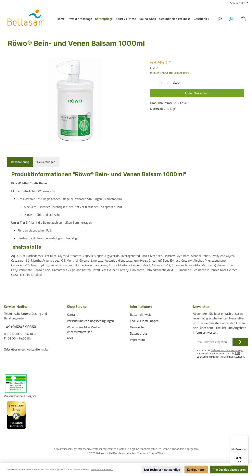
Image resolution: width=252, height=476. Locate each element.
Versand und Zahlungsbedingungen (90, 320)
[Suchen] (219, 19)
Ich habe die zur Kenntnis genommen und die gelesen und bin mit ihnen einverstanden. (221, 353)
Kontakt (72, 314)
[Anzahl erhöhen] (168, 83)
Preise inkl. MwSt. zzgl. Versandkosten (169, 73)
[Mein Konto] (231, 19)
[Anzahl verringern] (154, 83)
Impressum (137, 339)
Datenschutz (138, 333)
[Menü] (245, 437)
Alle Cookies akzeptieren (229, 469)
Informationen (141, 306)
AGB (70, 338)
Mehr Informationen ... (102, 469)
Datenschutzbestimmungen (227, 350)
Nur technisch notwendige (162, 469)
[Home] (60, 19)
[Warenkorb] (243, 19)
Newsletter (137, 327)
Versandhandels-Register (21, 396)
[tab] (20, 162)
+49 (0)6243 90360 (20, 327)
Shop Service (77, 306)
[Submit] (240, 342)
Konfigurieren (196, 469)
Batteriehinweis (140, 314)
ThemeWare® (157, 453)
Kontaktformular (38, 349)
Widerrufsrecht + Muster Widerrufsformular (83, 329)
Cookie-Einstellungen (144, 320)
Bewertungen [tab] (46, 162)
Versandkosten (117, 449)
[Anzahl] (161, 83)
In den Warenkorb (197, 93)
